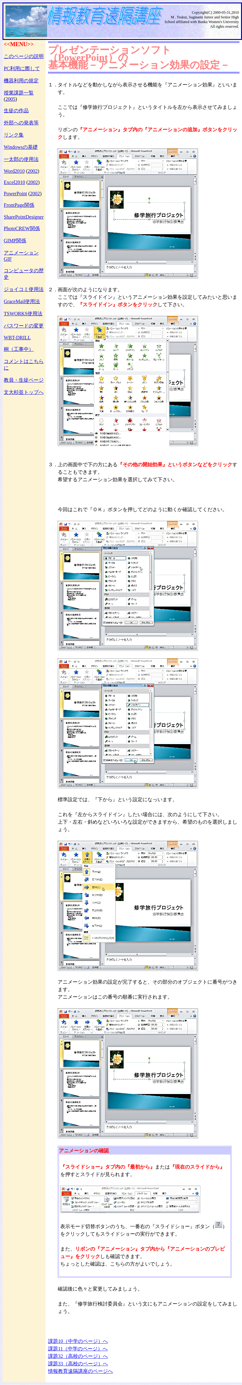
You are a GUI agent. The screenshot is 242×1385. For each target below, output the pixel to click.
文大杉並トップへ (24, 392)
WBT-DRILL (17, 337)
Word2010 (14, 171)
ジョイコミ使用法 (24, 289)
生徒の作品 (16, 110)
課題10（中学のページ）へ (78, 1341)
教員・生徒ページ (24, 380)
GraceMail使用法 (22, 301)
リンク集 (14, 135)
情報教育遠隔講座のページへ (80, 1371)
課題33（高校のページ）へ (78, 1363)
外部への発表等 (21, 122)
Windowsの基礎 (21, 147)
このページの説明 (24, 56)
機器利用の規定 (21, 80)
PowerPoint (15, 193)
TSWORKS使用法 (23, 313)
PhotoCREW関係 (22, 228)
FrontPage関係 (19, 205)
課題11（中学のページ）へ (78, 1348)
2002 (32, 171)
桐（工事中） (19, 349)
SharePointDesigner (24, 217)
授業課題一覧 (19, 92)
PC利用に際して (22, 68)
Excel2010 (14, 182)
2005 (10, 99)
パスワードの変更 (24, 325)
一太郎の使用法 (21, 159)
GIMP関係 (15, 240)
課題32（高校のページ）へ (78, 1356)
